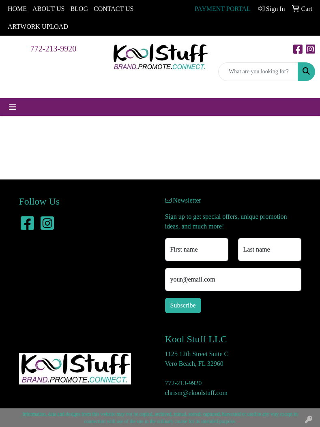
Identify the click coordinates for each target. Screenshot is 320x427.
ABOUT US (48, 8)
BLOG (79, 8)
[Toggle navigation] (12, 107)
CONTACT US (113, 8)
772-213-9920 (53, 48)
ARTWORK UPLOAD (38, 26)
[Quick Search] (258, 71)
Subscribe (183, 305)
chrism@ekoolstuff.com (196, 392)
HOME (17, 8)
